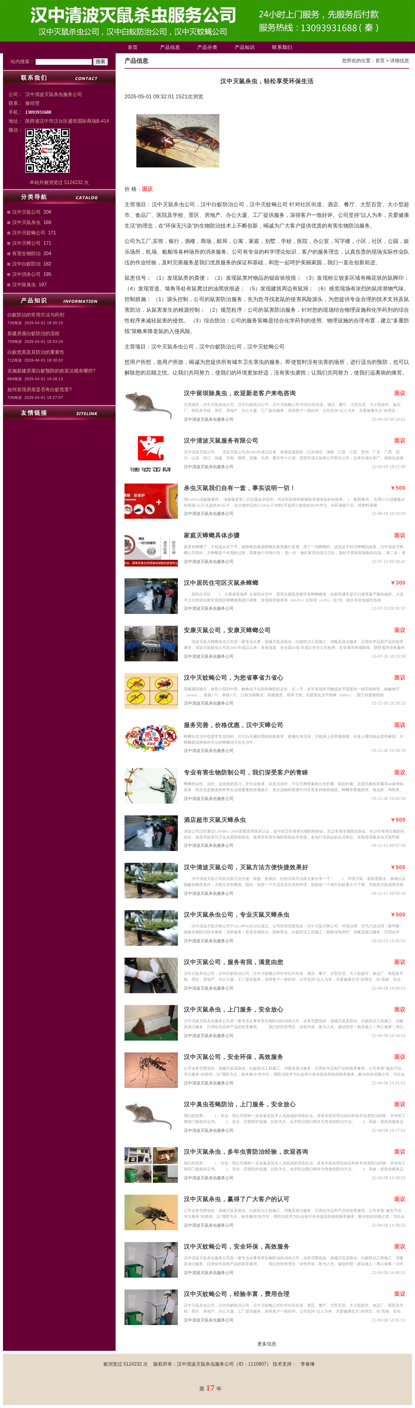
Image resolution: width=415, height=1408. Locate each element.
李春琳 (308, 1364)
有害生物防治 (26, 253)
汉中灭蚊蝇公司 (28, 232)
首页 (133, 47)
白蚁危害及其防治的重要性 (35, 352)
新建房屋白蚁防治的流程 (33, 333)
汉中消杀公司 (26, 274)
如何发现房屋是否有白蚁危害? (39, 389)
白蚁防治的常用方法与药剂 (35, 314)
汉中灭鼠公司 (26, 212)
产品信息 (170, 47)
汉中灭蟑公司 (26, 243)
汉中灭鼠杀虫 (26, 222)
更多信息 (266, 1343)
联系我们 (282, 47)
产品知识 (245, 47)
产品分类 (207, 47)
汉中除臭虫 (24, 284)
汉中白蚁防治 (26, 263)
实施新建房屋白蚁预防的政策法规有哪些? (51, 370)
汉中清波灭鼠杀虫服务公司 (209, 419)
